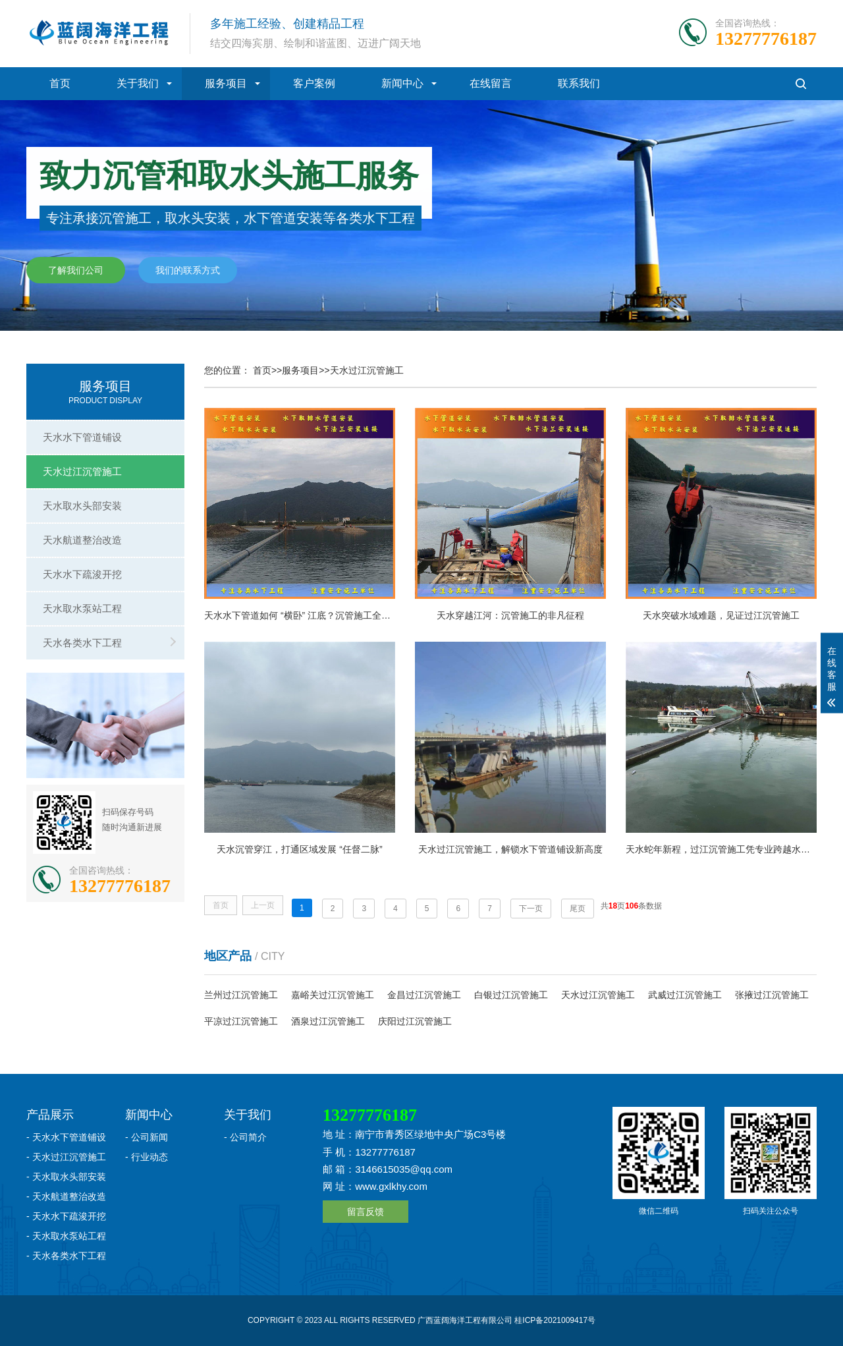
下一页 (531, 908)
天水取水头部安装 (82, 505)
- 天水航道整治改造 (66, 1196)
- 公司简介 (245, 1137)
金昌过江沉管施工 (424, 995)
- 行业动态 (146, 1157)
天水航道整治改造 (82, 540)
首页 (59, 83)
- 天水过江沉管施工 (66, 1157)
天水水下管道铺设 (82, 437)
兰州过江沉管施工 (241, 995)
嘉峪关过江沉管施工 (332, 995)
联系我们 (579, 83)
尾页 (577, 908)
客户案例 (314, 83)
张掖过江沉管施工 (772, 995)
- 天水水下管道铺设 (66, 1137)
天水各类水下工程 (82, 642)
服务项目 (226, 83)
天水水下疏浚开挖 (82, 574)
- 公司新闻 (146, 1137)
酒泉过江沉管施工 (328, 1021)
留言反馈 (365, 1211)
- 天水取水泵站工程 (66, 1236)
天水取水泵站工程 (82, 608)
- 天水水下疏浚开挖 (66, 1216)
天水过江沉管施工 (82, 471)
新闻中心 (402, 83)
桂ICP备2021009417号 (554, 1320)
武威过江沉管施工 (685, 995)
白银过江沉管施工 (511, 995)
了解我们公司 (75, 271)
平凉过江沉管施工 (241, 1021)
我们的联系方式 (187, 271)
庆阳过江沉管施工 (415, 1021)
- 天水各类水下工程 (66, 1255)
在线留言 (491, 83)
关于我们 (138, 83)
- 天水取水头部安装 (66, 1176)
